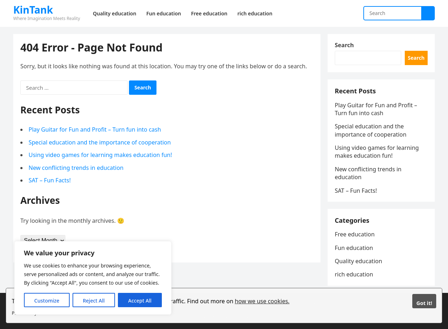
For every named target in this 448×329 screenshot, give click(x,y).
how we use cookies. (262, 301)
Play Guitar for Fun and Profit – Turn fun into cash (95, 129)
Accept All (139, 300)
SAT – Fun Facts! (50, 180)
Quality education (358, 261)
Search (344, 45)
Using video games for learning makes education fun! (100, 155)
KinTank (33, 10)
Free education (355, 234)
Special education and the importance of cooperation (100, 142)
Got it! (424, 303)
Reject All (94, 300)
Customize (46, 300)
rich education (354, 274)
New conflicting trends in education (76, 168)
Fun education (354, 248)
